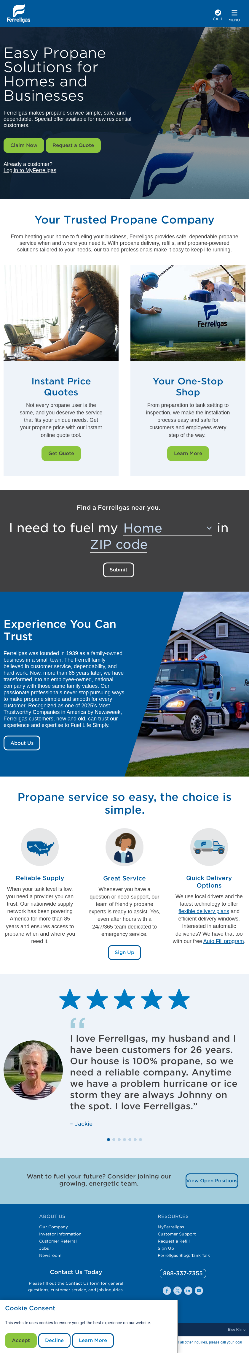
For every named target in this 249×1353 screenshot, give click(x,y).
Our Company (53, 1226)
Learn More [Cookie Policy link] (93, 1340)
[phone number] (218, 15)
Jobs (44, 1248)
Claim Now (23, 145)
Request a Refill (174, 1241)
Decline (54, 1340)
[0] (183, 1273)
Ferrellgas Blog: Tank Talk (184, 1255)
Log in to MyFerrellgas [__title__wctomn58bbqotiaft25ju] (30, 170)
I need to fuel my (63, 528)
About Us (21, 743)
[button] (108, 1139)
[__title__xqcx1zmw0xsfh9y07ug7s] (18, 13)
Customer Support (177, 1234)
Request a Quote (73, 145)
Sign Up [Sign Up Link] (124, 952)
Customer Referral (58, 1241)
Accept (21, 1340)
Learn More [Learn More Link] (188, 453)
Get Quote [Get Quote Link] (61, 453)
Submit (118, 570)
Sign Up (166, 1248)
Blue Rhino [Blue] (236, 1329)
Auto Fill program (223, 941)
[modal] (89, 1326)
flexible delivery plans (203, 911)
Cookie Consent (30, 1308)
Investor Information (60, 1234)
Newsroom (50, 1255)
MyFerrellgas (171, 1226)
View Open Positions (211, 1181)
